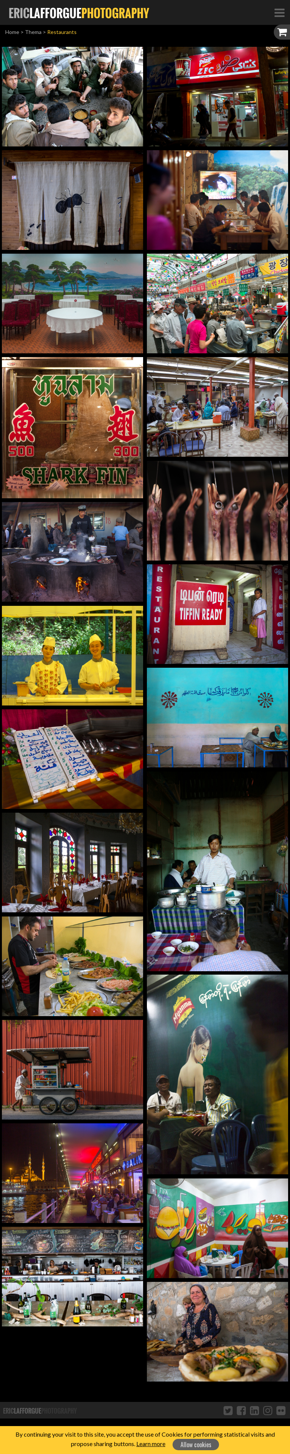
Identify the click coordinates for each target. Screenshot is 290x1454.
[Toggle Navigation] (279, 12)
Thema (33, 32)
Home (12, 32)
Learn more (150, 1443)
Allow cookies (195, 1444)
